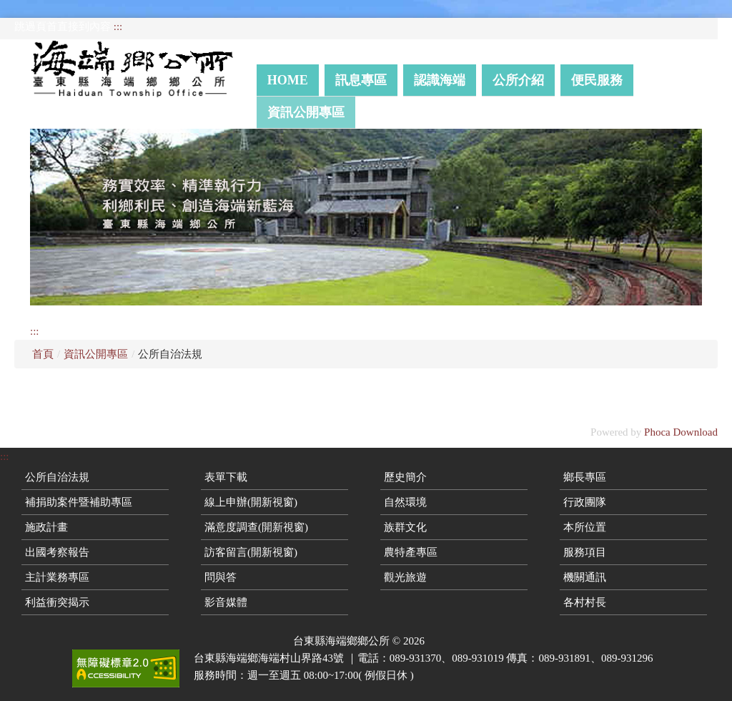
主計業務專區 (57, 577)
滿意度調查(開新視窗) (256, 527)
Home (287, 80)
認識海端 (439, 80)
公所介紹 (518, 80)
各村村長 (584, 602)
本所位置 (584, 527)
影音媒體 (225, 602)
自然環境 (405, 502)
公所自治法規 (57, 477)
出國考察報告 (57, 552)
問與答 (220, 577)
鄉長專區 (584, 477)
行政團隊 (584, 502)
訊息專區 (361, 80)
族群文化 (405, 527)
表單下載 (225, 477)
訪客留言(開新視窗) (250, 552)
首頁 (43, 354)
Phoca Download (681, 432)
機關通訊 (584, 577)
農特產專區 (410, 552)
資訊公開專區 (306, 112)
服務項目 (584, 552)
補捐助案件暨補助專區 (78, 502)
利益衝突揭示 (57, 602)
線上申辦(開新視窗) (250, 502)
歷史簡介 (405, 477)
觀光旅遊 (405, 577)
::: (118, 26)
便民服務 (597, 80)
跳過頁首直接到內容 (62, 26)
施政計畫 (46, 527)
